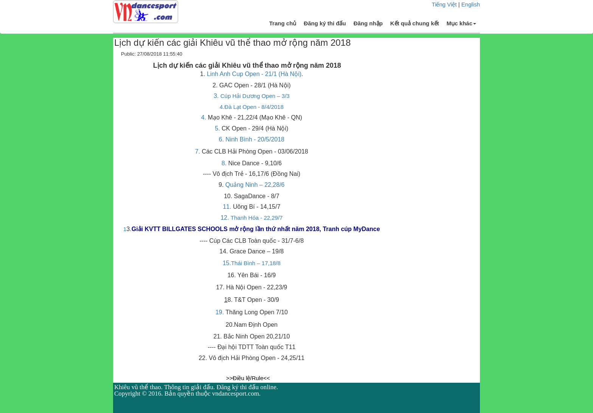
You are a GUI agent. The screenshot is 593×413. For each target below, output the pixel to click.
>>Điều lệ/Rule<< (248, 378)
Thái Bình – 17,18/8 (256, 263)
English (470, 4)
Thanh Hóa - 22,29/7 (257, 217)
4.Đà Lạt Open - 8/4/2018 (252, 107)
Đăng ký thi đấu (325, 23)
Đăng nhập (368, 23)
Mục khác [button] (461, 23)
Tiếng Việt (444, 4)
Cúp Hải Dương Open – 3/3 (255, 96)
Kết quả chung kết (414, 23)
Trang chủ (282, 23)
